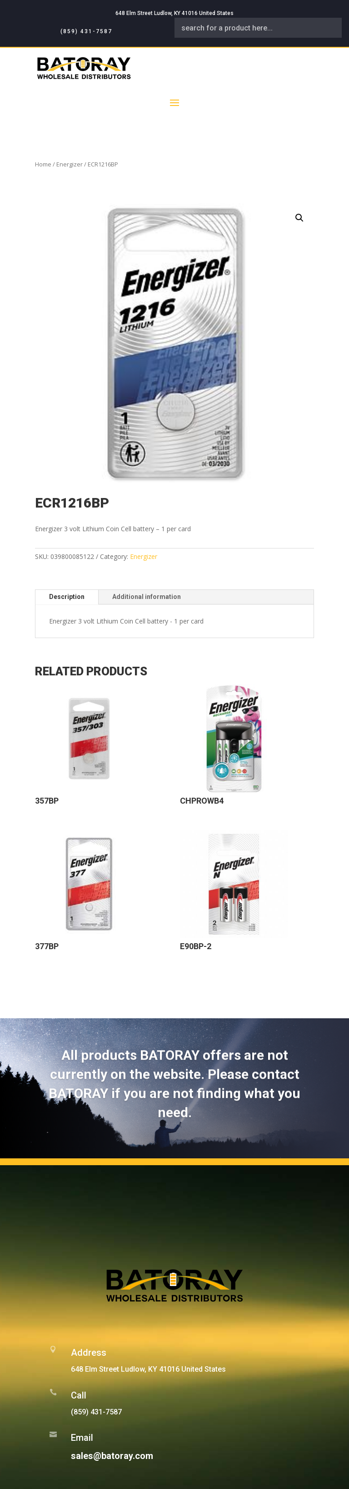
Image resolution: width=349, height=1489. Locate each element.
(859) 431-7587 (86, 31)
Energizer (69, 164)
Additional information (146, 596)
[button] (299, 218)
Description (67, 596)
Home (43, 164)
